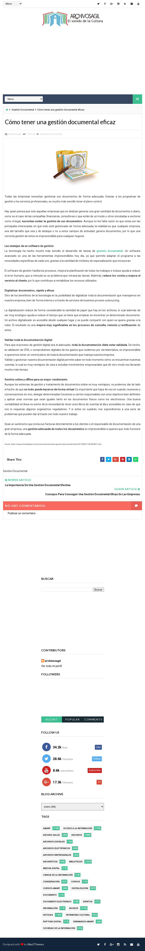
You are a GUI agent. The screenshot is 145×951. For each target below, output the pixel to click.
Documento (50, 895)
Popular (72, 719)
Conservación (51, 881)
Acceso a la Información (77, 828)
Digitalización (80, 888)
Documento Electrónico (57, 901)
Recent (51, 719)
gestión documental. (110, 250)
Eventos (88, 901)
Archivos (76, 835)
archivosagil (53, 660)
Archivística (50, 861)
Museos (73, 908)
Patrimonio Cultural (78, 915)
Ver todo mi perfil (51, 666)
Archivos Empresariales (57, 855)
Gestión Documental (23, 109)
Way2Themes (35, 944)
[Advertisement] (72, 64)
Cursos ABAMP (51, 888)
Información (50, 908)
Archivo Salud (51, 835)
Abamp (47, 828)
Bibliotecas (75, 861)
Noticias (48, 915)
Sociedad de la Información (59, 928)
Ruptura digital (52, 921)
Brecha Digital (51, 868)
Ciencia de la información (58, 875)
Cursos (75, 881)
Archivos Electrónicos (56, 848)
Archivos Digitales (54, 841)
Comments (93, 719)
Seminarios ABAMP (83, 921)
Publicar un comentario (22, 513)
